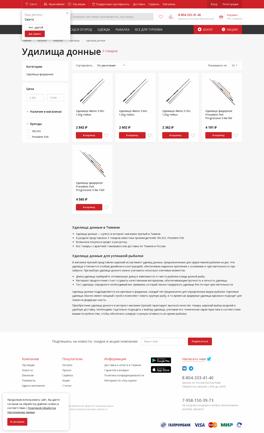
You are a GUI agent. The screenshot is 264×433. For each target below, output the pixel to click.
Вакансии (28, 375)
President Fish (40, 137)
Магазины (169, 4)
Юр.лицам (76, 4)
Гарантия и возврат (116, 370)
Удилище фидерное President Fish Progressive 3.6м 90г (218, 114)
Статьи (66, 385)
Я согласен (17, 421)
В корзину (89, 135)
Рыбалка (122, 30)
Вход (214, 4)
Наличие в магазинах (44, 112)
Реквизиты (28, 380)
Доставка (139, 4)
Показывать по (217, 65)
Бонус (205, 30)
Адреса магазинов (33, 385)
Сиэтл (31, 4)
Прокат (67, 370)
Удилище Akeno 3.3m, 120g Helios (176, 112)
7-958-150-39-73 (198, 400)
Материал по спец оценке (120, 380)
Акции (230, 30)
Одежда (104, 30)
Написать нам (194, 359)
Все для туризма (148, 30)
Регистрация (230, 4)
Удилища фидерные (40, 74)
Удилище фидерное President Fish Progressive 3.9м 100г (90, 186)
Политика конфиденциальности (124, 375)
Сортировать (84, 65)
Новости (27, 370)
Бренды (34, 124)
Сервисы (153, 4)
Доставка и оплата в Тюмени (122, 365)
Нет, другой (36, 27)
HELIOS (36, 131)
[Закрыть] (67, 13)
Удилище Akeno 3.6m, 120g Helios (133, 112)
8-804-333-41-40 (198, 377)
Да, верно (35, 33)
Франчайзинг (54, 4)
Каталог (67, 365)
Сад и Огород (81, 30)
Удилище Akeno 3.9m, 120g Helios (90, 112)
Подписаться (200, 341)
